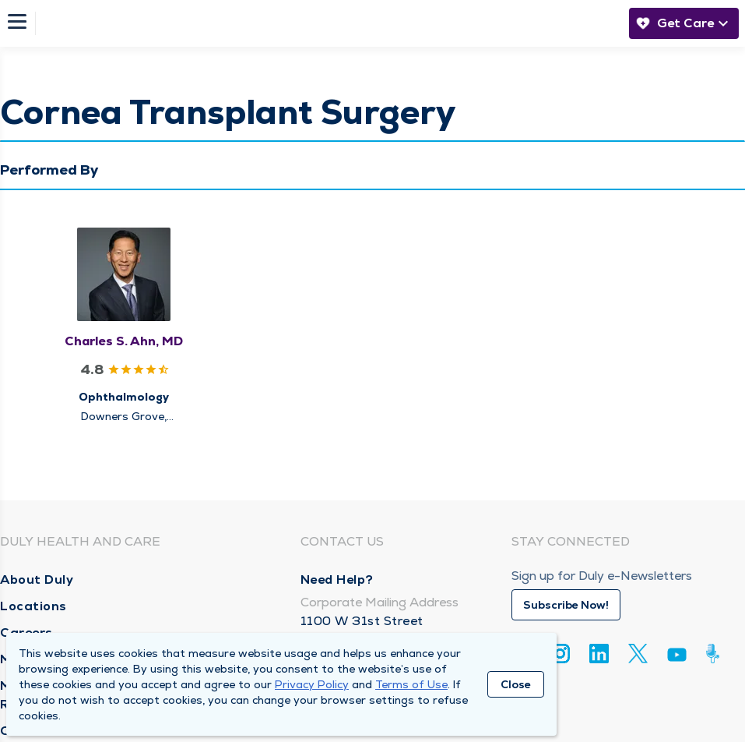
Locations (33, 606)
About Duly (36, 579)
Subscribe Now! (566, 605)
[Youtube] (677, 657)
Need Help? (337, 579)
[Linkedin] (599, 653)
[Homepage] (328, 23)
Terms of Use (411, 684)
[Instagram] (560, 653)
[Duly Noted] (716, 653)
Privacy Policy (312, 684)
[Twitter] (638, 653)
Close (516, 684)
